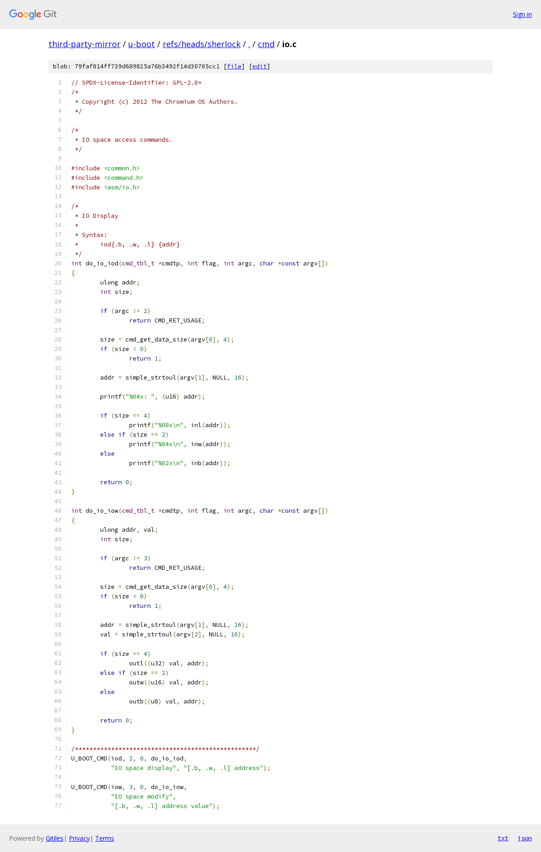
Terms (104, 838)
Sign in (522, 14)
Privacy (79, 838)
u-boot (141, 44)
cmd (266, 44)
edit (259, 66)
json (524, 838)
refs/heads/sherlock (202, 44)
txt (503, 838)
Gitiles (54, 838)
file (234, 66)
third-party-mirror (84, 44)
